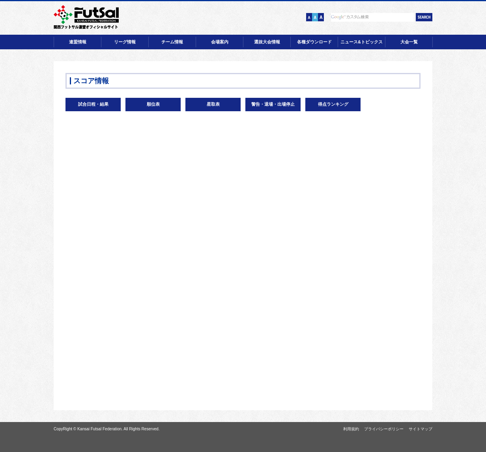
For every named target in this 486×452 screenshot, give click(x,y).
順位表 (153, 104)
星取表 (213, 104)
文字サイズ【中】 (315, 17)
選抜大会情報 (267, 41)
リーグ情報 (125, 41)
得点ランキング (333, 104)
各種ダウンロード (314, 41)
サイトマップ (420, 429)
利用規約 (351, 429)
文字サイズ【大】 (321, 17)
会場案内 (219, 41)
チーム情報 (172, 41)
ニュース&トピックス (361, 41)
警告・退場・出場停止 (273, 104)
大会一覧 (409, 41)
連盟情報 (77, 41)
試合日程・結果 (93, 104)
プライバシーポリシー (384, 429)
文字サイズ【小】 (309, 17)
